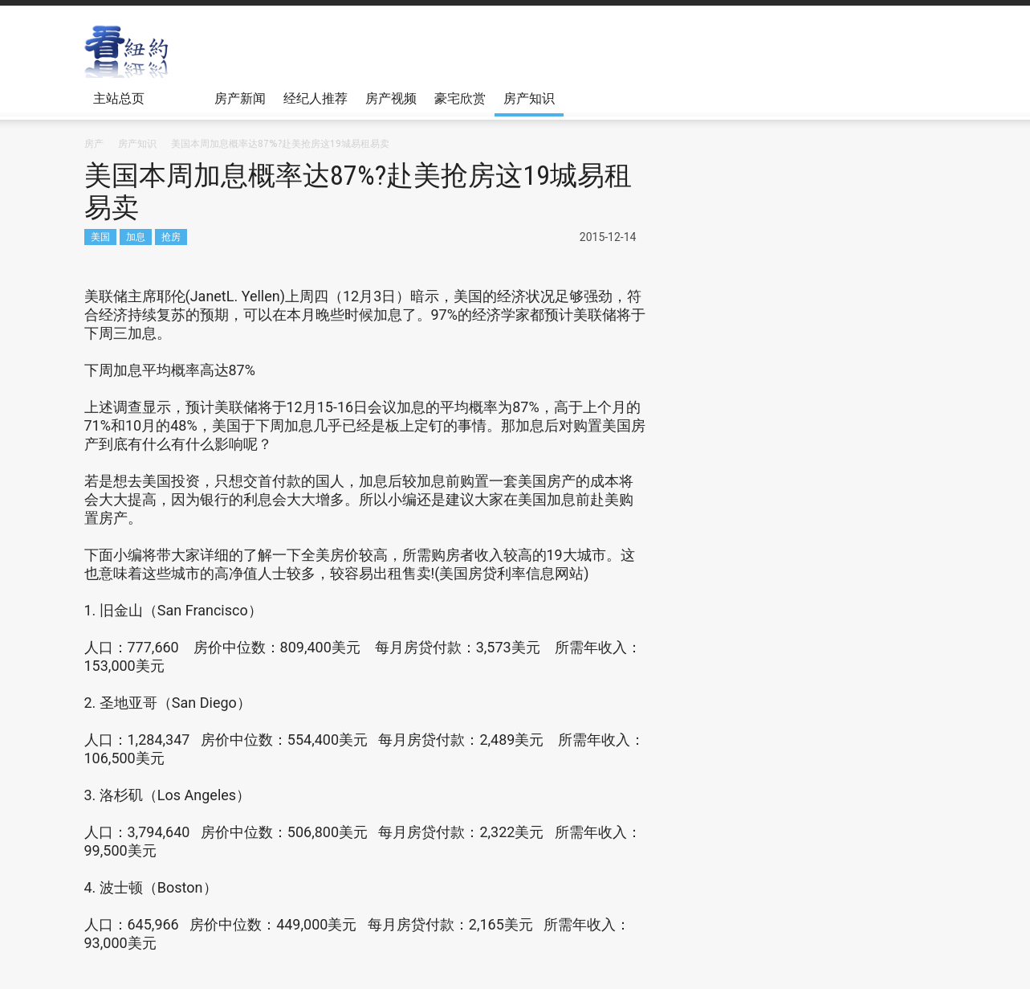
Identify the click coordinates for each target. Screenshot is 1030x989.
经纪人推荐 (315, 98)
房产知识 (529, 98)
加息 (135, 237)
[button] (930, 97)
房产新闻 (240, 98)
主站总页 (121, 103)
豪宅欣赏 (460, 98)
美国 (100, 237)
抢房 (171, 237)
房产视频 (391, 98)
